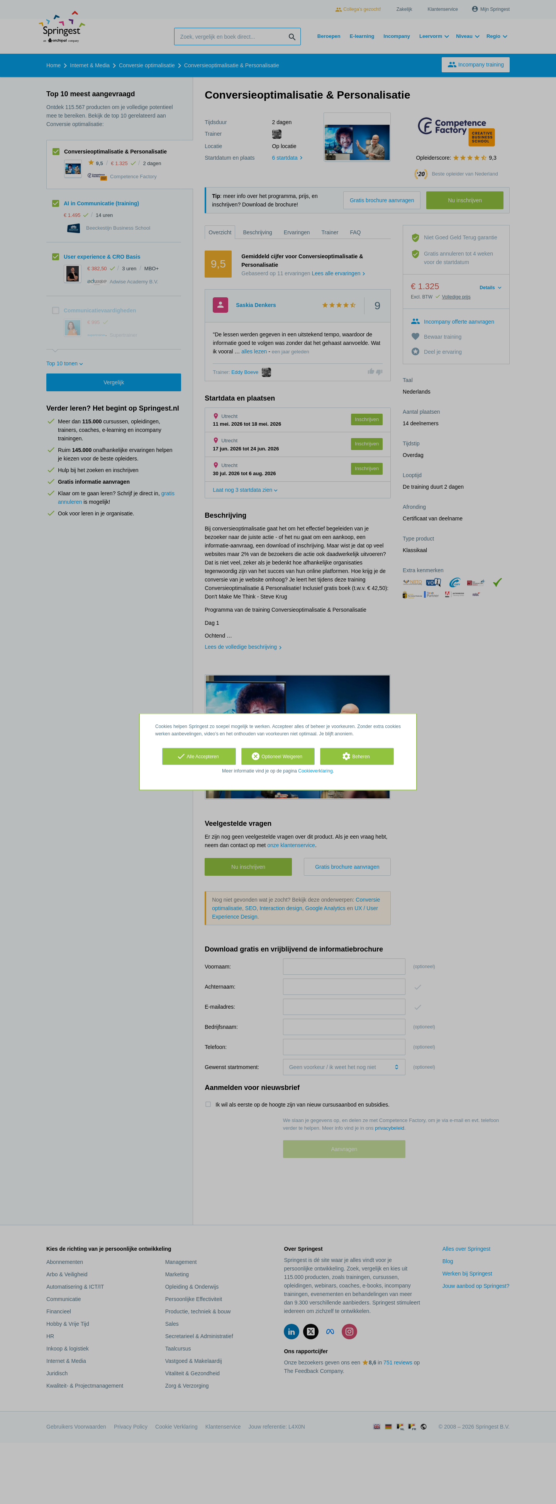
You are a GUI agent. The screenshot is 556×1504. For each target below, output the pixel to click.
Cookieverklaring (315, 771)
